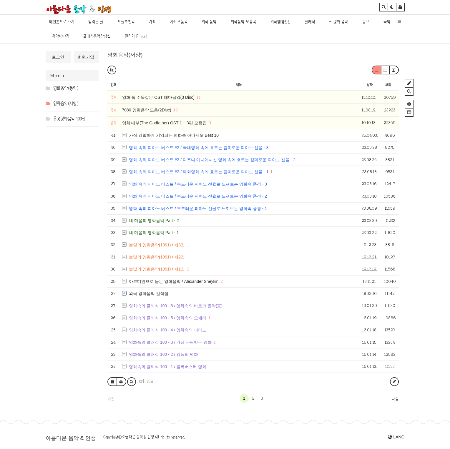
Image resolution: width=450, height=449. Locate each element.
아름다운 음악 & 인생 (71, 438)
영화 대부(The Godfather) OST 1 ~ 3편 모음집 (165, 123)
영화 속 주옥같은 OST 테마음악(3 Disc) (159, 97)
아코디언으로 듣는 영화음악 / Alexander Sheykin (173, 281)
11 (199, 97)
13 (175, 110)
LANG (396, 437)
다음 (395, 399)
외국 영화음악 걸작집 (148, 293)
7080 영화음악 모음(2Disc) (147, 110)
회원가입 (86, 57)
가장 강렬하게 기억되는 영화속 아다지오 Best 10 (174, 135)
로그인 (58, 57)
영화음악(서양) (125, 55)
